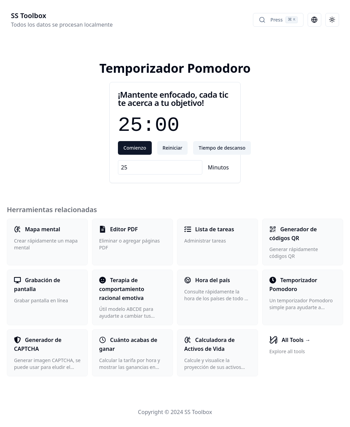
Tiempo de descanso (222, 147)
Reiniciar (173, 147)
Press (278, 19)
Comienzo (134, 147)
